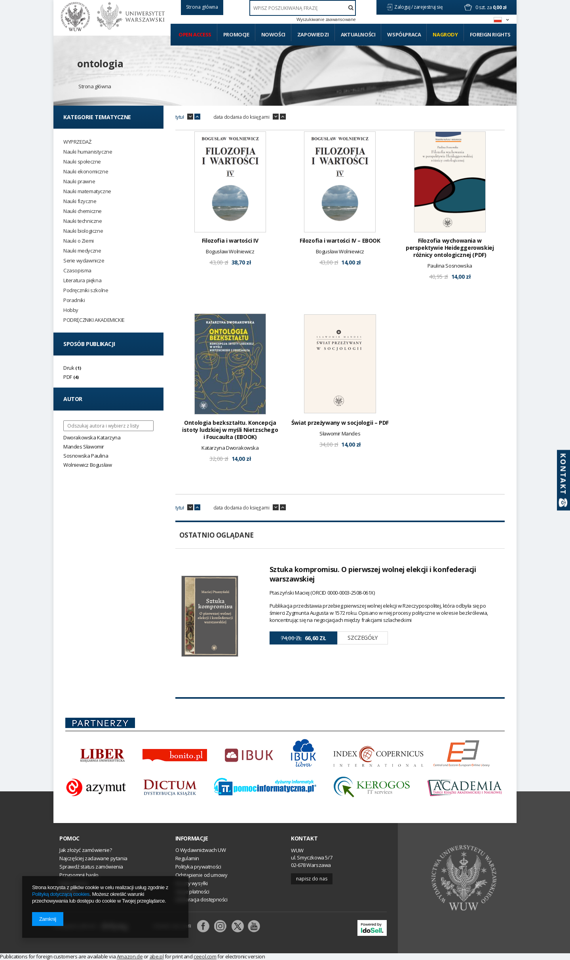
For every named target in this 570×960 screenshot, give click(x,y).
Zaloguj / (404, 7)
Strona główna (94, 86)
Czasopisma (77, 270)
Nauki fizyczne (79, 201)
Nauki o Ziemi (78, 241)
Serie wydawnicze (83, 260)
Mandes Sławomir (83, 446)
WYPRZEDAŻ (77, 142)
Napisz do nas (311, 878)
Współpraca (404, 34)
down (190, 117)
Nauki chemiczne (82, 211)
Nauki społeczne (82, 161)
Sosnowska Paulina (85, 455)
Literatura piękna (82, 280)
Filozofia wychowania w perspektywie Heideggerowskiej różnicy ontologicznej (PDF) (450, 248)
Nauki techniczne (82, 221)
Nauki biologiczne (83, 231)
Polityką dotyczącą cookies (60, 894)
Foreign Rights (490, 34)
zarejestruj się (429, 7)
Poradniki (74, 300)
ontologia (100, 63)
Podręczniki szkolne (85, 290)
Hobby (70, 310)
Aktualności (358, 34)
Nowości (273, 34)
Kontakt (304, 838)
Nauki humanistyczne (87, 151)
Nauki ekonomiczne (85, 171)
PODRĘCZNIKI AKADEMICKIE (94, 320)
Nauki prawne (79, 181)
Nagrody (445, 34)
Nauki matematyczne (87, 191)
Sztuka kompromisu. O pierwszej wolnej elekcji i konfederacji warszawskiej (373, 574)
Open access (195, 34)
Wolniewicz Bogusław (87, 464)
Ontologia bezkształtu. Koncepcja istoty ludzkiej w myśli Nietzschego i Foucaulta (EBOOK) (230, 430)
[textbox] (302, 8)
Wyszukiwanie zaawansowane (326, 19)
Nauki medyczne (82, 250)
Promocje (236, 34)
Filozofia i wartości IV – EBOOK (340, 240)
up (197, 117)
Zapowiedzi (313, 34)
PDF (67, 376)
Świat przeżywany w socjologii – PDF (340, 422)
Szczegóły (362, 637)
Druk (68, 367)
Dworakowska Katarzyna (92, 437)
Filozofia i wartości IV (230, 240)
